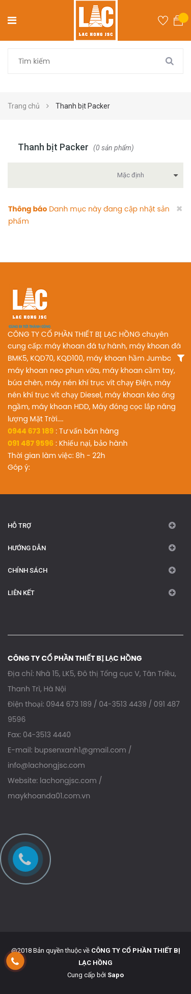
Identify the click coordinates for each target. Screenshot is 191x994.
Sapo (115, 975)
